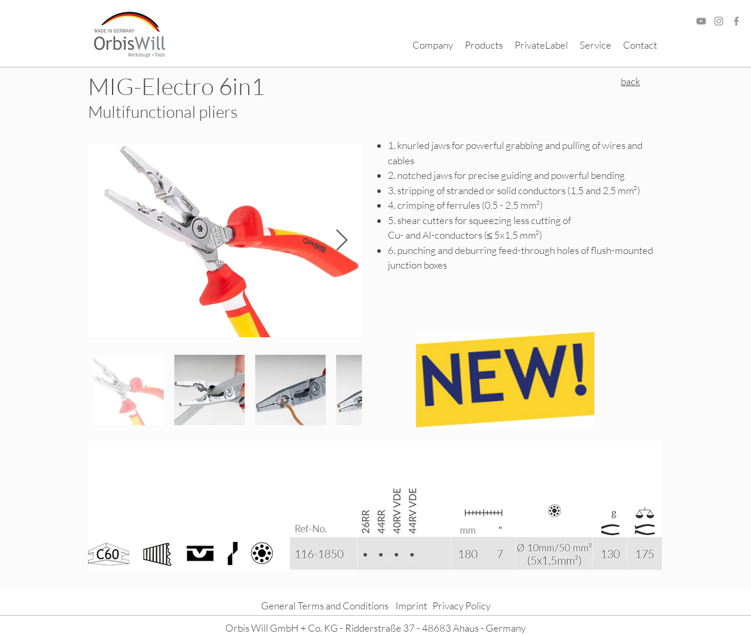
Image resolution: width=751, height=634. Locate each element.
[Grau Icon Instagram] (719, 21)
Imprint (411, 605)
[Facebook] (736, 21)
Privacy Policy (461, 605)
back (630, 81)
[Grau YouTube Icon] (701, 21)
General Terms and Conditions (324, 605)
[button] (433, 45)
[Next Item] (342, 240)
